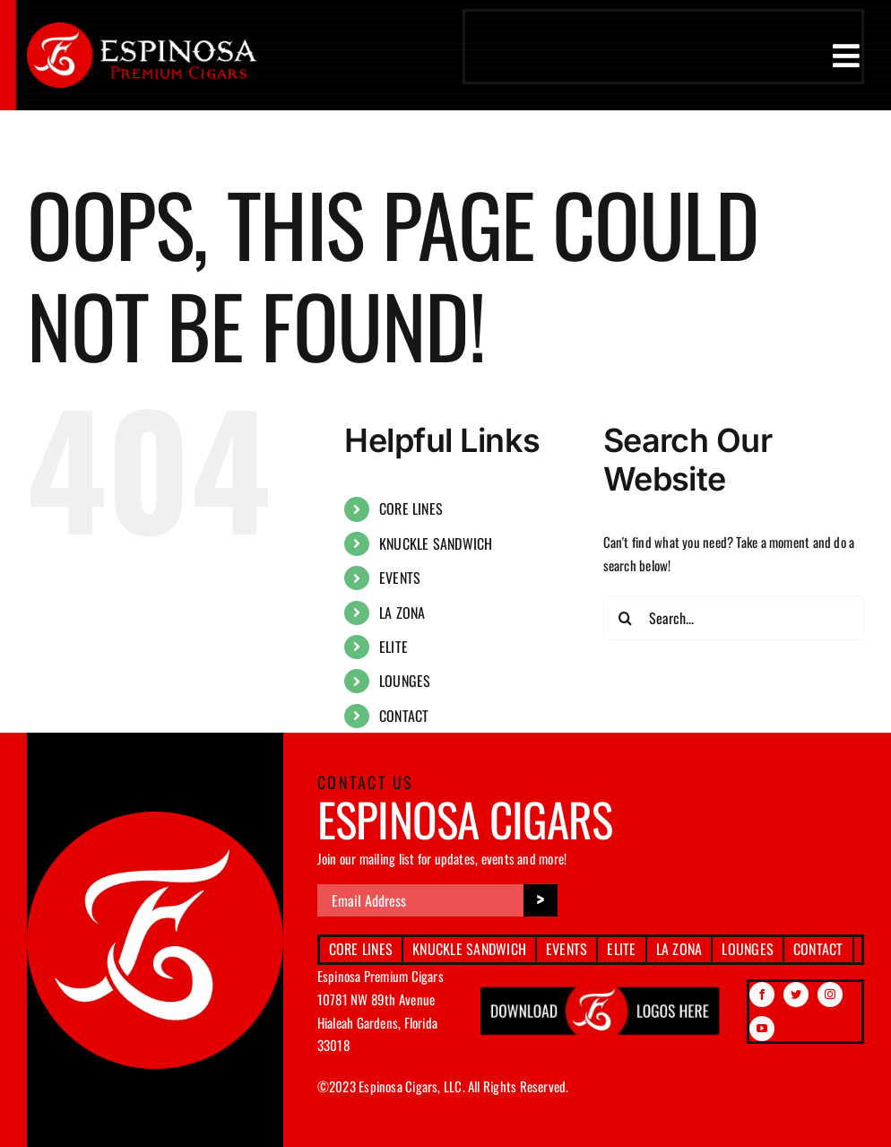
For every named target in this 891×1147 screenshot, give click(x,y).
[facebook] (761, 994)
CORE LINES (411, 508)
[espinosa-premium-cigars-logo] (141, 29)
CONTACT (404, 715)
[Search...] (733, 617)
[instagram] (830, 994)
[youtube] (761, 1028)
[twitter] (796, 994)
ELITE (393, 646)
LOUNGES (405, 680)
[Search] (625, 617)
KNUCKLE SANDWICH (436, 543)
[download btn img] (600, 985)
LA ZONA (402, 612)
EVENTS (399, 577)
